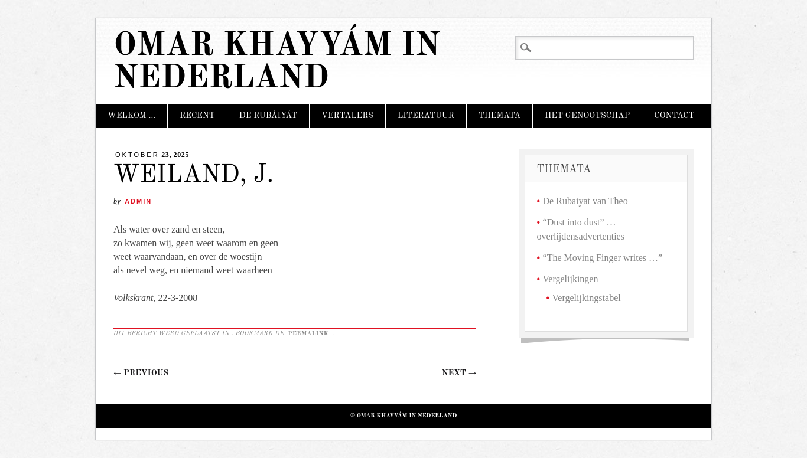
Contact (674, 116)
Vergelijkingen (570, 279)
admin (138, 201)
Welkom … (131, 116)
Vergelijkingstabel (586, 298)
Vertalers (347, 116)
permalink (309, 333)
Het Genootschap (587, 116)
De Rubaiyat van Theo (585, 201)
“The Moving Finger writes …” (603, 258)
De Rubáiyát (268, 116)
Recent (197, 116)
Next (459, 373)
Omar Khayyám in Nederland (276, 62)
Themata (499, 116)
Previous (140, 373)
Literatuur (426, 116)
